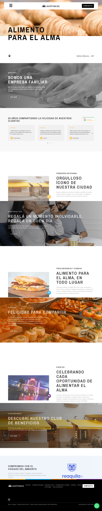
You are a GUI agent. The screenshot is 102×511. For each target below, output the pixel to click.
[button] (9, 133)
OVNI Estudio (90, 504)
